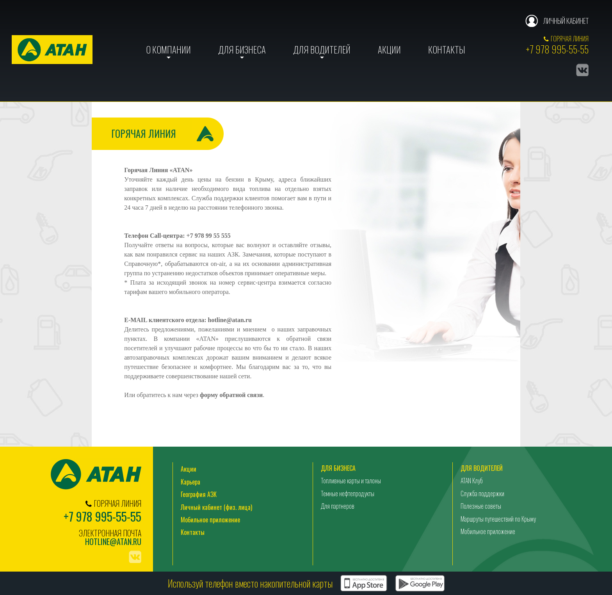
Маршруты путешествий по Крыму (498, 519)
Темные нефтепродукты (347, 493)
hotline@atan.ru (230, 320)
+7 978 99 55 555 (209, 235)
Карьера (190, 481)
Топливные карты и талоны (351, 480)
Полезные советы (481, 506)
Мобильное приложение (210, 519)
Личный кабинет (566, 21)
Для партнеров (337, 506)
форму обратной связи (231, 395)
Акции (389, 49)
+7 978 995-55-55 (557, 49)
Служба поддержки (482, 493)
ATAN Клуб (472, 480)
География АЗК (199, 494)
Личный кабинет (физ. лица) (216, 507)
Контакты (446, 49)
